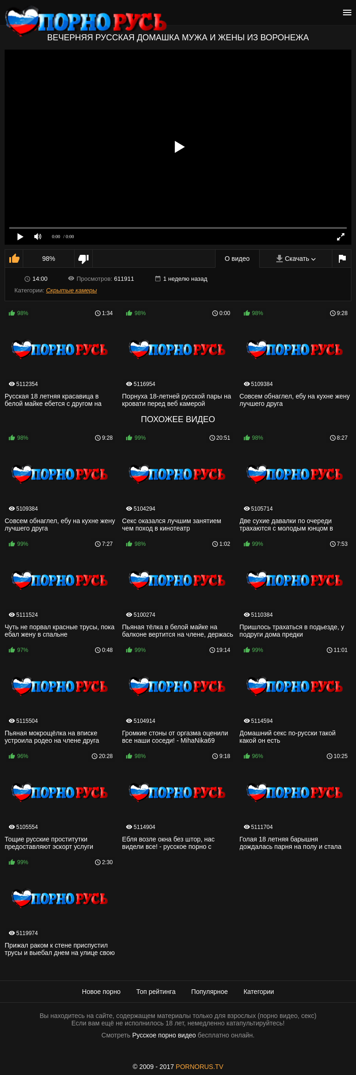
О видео (237, 258)
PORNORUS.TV (199, 1066)
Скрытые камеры (71, 290)
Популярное (209, 991)
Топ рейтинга (156, 991)
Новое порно (101, 991)
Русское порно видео (164, 1035)
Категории (258, 991)
